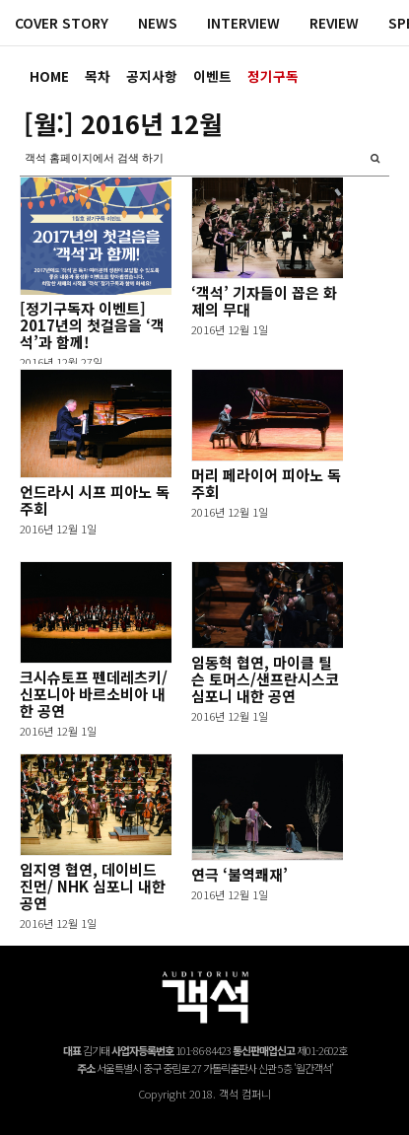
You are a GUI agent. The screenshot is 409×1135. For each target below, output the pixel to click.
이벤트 (212, 76)
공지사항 (151, 76)
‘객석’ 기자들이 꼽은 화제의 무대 (264, 301)
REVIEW (334, 23)
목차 (97, 76)
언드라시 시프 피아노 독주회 (95, 500)
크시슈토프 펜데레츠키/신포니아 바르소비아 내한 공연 (94, 694)
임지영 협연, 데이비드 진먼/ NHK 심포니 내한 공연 (93, 886)
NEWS (157, 23)
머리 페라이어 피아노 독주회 (266, 483)
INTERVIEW (243, 23)
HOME (49, 76)
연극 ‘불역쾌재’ (239, 874)
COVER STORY (61, 23)
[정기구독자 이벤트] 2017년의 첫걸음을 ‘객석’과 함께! (92, 325)
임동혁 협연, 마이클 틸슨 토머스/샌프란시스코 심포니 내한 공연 (265, 679)
